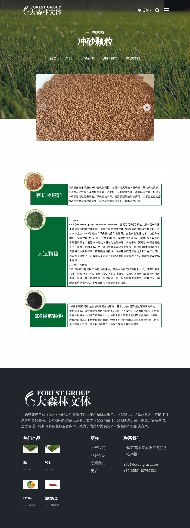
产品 (68, 58)
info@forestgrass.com (141, 464)
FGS (48, 463)
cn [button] (143, 10)
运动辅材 (87, 58)
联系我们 (98, 463)
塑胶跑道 (51, 498)
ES (25, 463)
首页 (53, 58)
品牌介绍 (98, 455)
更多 (94, 471)
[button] (147, 107)
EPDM (27, 498)
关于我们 (98, 448)
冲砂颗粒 (98, 32)
